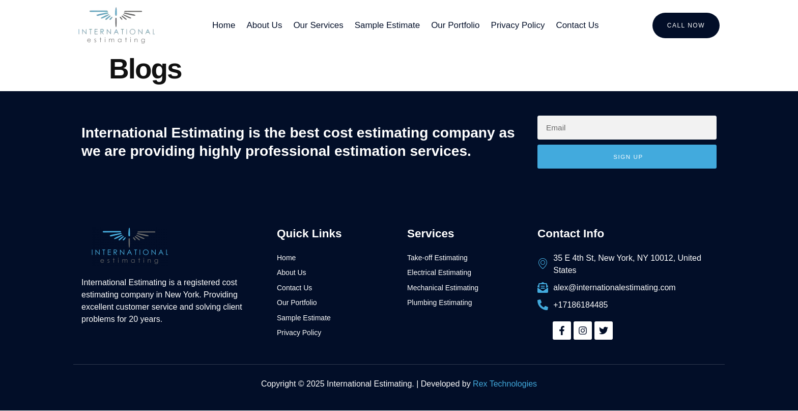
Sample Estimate (387, 25)
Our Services (318, 25)
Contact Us (577, 25)
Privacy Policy (518, 25)
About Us (264, 25)
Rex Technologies (505, 383)
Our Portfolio (455, 25)
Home (223, 25)
